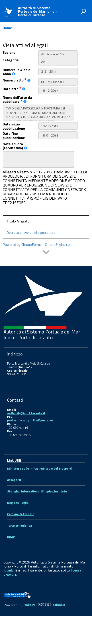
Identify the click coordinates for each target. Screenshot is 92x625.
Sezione (9, 52)
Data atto (14, 89)
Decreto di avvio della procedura (30, 232)
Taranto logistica (19, 525)
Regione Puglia (18, 502)
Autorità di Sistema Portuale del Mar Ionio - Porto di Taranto (37, 11)
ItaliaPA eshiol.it (44, 605)
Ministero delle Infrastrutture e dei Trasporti (39, 468)
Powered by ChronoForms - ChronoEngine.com (38, 244)
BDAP (11, 536)
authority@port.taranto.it (26, 413)
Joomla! (9, 570)
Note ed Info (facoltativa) (15, 146)
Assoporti (14, 479)
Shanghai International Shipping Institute (37, 491)
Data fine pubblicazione (14, 135)
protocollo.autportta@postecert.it (32, 420)
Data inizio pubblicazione (14, 126)
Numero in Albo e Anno (16, 72)
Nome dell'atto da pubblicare (17, 99)
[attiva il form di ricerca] (83, 11)
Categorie (11, 60)
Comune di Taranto (20, 514)
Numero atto (17, 80)
